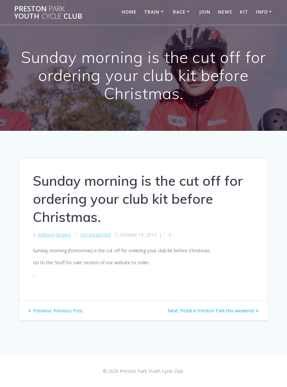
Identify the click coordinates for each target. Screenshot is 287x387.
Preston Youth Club (48, 12)
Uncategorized (95, 235)
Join (204, 12)
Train (151, 12)
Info (262, 12)
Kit (244, 12)
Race (179, 12)
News (225, 12)
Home (129, 12)
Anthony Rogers (54, 235)
